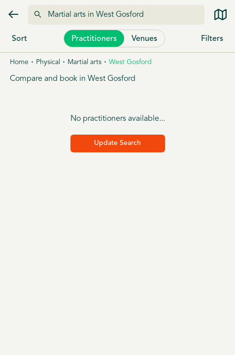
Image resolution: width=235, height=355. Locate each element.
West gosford (130, 62)
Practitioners (94, 39)
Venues (144, 39)
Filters (212, 39)
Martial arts (84, 62)
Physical (48, 62)
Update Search (117, 143)
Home (19, 62)
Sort (19, 39)
